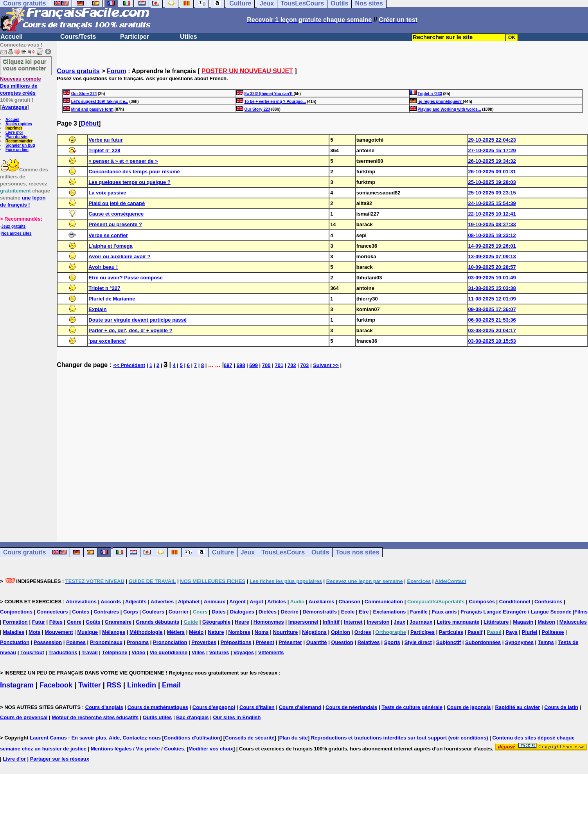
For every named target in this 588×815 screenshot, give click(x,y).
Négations (314, 632)
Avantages (14, 107)
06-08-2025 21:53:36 (492, 320)
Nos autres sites (16, 233)
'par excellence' (107, 341)
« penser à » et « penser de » (123, 161)
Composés (481, 602)
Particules (451, 632)
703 (304, 365)
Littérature (496, 622)
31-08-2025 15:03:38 (492, 288)
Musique (87, 632)
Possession (48, 642)
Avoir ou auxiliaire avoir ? (119, 256)
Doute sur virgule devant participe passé (137, 320)
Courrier (179, 612)
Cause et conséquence (116, 214)
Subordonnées (483, 642)
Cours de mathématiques (158, 707)
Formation (15, 622)
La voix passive (107, 193)
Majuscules (573, 622)
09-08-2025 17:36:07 (492, 309)
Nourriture (285, 632)
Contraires (106, 612)
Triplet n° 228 (104, 150)
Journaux (421, 622)
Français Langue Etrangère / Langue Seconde (516, 612)
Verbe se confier (108, 235)
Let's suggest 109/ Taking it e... (99, 101)
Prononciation (170, 642)
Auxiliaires (321, 602)
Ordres (362, 632)
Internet (353, 622)
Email (171, 685)
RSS (114, 685)
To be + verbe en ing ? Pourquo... (275, 101)
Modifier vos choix (211, 749)
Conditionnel (514, 602)
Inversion (378, 622)
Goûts (93, 622)
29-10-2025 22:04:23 (492, 140)
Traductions (63, 652)
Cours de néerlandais (351, 707)
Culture (223, 552)
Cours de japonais (469, 707)
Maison (546, 622)
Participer (134, 36)
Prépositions (236, 642)
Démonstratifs (319, 612)
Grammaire (118, 622)
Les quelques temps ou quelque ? (129, 182)
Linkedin (141, 685)
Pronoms (138, 642)
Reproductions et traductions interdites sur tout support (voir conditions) (399, 738)
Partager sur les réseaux (59, 759)
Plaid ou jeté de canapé (116, 203)
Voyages (243, 652)
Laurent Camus (48, 738)
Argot (256, 602)
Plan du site (16, 137)
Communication (384, 602)
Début (90, 123)
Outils (320, 552)
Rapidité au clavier (517, 707)
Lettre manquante (458, 622)
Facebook (56, 685)
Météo (196, 632)
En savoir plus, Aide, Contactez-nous (116, 738)
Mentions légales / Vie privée (125, 749)
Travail (89, 652)
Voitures (219, 652)
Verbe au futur (105, 140)
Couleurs (153, 612)
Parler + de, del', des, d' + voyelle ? (130, 330)
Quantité (316, 642)
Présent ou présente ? (115, 224)
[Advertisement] (322, 452)
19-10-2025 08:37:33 (492, 224)
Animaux (214, 602)
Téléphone (114, 652)
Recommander (18, 141)
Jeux (248, 552)
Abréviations (81, 602)
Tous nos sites (357, 552)
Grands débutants (157, 622)
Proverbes (203, 642)
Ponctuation (14, 642)
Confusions (548, 602)
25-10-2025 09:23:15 (492, 193)
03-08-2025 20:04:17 (492, 330)
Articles (276, 602)
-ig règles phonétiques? (440, 101)
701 (279, 365)
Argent (237, 602)
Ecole (348, 612)
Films (581, 612)
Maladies (13, 632)
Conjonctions (16, 612)
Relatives (369, 642)
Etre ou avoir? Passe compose (125, 278)
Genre (74, 622)
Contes (80, 612)
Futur (38, 622)
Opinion (340, 632)
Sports (392, 642)
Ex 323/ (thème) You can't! (269, 94)
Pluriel (530, 632)
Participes (422, 632)
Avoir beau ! (103, 267)
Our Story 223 (257, 109)
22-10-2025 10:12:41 (492, 214)
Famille (419, 612)
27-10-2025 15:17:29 (492, 150)
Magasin (523, 622)
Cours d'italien (257, 707)
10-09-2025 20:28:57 (492, 267)
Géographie (216, 622)
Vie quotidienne (168, 652)
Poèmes (76, 642)
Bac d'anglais (192, 717)
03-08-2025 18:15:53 (492, 341)
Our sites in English (237, 717)
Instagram (17, 685)
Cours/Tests (78, 36)
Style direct (418, 642)
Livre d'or (14, 132)
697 (228, 365)
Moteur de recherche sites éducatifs (95, 717)
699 (253, 365)
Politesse (552, 632)
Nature (216, 632)
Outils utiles (157, 717)
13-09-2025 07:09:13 (492, 256)
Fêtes (56, 622)
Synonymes (519, 642)
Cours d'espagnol (213, 707)
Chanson (349, 602)
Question (342, 642)
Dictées (268, 612)
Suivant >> (326, 365)
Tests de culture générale (411, 707)
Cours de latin (561, 707)
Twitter (89, 685)
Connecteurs (52, 612)
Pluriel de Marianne (111, 299)
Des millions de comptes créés (20, 86)
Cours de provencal (23, 717)
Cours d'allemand (300, 707)
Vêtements (271, 652)
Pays (512, 632)
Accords (111, 602)
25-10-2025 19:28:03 (492, 182)
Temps (546, 642)
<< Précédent (129, 365)
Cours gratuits (78, 71)
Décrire (289, 612)
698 (241, 365)
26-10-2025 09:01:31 (492, 172)
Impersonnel (303, 622)
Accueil (11, 36)
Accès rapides (18, 124)
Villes (198, 652)
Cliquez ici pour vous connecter (25, 64)
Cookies (174, 749)
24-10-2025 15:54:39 (492, 203)
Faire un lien (17, 150)
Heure (242, 622)
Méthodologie (146, 632)
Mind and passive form (92, 109)
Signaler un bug (20, 145)
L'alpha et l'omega (110, 246)
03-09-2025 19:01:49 (492, 278)
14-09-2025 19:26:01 (492, 246)
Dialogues (242, 612)
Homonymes (269, 622)
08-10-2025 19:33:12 (492, 235)
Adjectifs (136, 602)
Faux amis (444, 612)
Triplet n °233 (429, 94)
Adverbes (162, 602)
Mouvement (59, 632)
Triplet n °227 (104, 288)
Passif (475, 632)
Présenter (290, 642)
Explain (97, 309)
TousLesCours (283, 552)
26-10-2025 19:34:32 (492, 161)
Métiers (176, 632)
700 (266, 365)
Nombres (239, 632)
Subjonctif (448, 642)
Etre (364, 612)
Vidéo (138, 652)
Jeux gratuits (13, 226)
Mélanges (113, 632)
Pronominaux (106, 642)
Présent (264, 642)
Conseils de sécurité (249, 738)
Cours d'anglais (104, 707)
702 (292, 365)
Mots (34, 632)
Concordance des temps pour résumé (134, 172)
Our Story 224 (84, 94)
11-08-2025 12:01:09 (492, 299)
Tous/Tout (32, 652)
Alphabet (189, 602)
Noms (262, 632)
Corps (130, 612)
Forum (116, 71)
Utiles (188, 36)
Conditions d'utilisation (192, 738)
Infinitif (331, 622)
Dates (218, 612)
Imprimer (13, 128)
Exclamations (389, 612)
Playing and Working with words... (449, 109)
